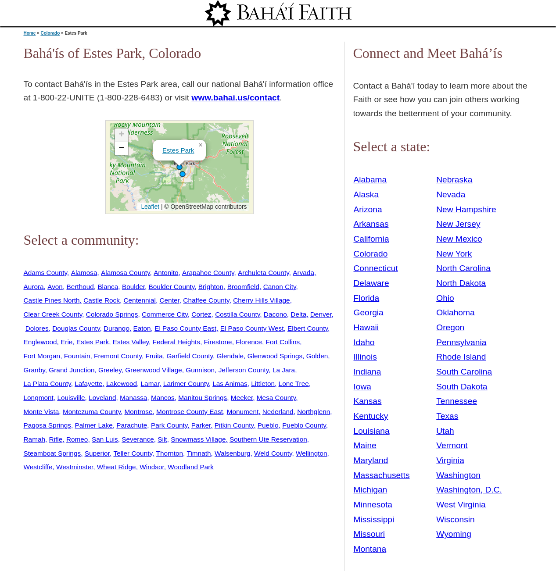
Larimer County (186, 383)
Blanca (107, 286)
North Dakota (461, 283)
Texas (447, 416)
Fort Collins (283, 342)
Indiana (367, 371)
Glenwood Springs (275, 356)
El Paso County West (252, 328)
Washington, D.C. (469, 489)
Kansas (368, 401)
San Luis (105, 439)
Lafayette (88, 383)
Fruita (154, 356)
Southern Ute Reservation (268, 439)
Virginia (450, 460)
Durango (116, 328)
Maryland (371, 460)
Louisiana (372, 430)
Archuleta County (263, 272)
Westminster (74, 467)
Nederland (278, 411)
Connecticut (376, 268)
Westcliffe (38, 467)
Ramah (35, 439)
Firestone (218, 342)
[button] (179, 167)
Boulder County (172, 286)
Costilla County (237, 314)
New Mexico (459, 238)
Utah (445, 430)
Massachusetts (382, 475)
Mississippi (374, 519)
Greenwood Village (153, 370)
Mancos (163, 397)
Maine (365, 445)
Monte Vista (41, 411)
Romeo (77, 439)
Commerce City (165, 314)
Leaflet (149, 206)
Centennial (139, 300)
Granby (34, 370)
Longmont (39, 397)
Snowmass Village (198, 439)
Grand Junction (71, 370)
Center (169, 300)
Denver (321, 314)
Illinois (365, 356)
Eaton (142, 328)
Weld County (273, 453)
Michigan (370, 489)
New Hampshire (466, 209)
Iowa (363, 386)
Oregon (450, 327)
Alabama (370, 179)
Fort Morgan (42, 356)
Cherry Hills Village (261, 300)
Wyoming (453, 534)
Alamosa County (125, 272)
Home (30, 33)
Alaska (366, 194)
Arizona (368, 209)
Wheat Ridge (116, 467)
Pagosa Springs (47, 425)
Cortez (201, 314)
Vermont (451, 445)
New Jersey (458, 223)
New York (454, 253)
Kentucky (371, 416)
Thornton (169, 453)
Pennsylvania (461, 342)
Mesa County (276, 397)
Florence (249, 342)
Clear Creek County (53, 314)
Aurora (34, 286)
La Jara (284, 370)
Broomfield (243, 286)
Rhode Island (461, 356)
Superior (97, 453)
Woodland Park (191, 467)
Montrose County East (189, 411)
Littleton (263, 383)
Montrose (139, 411)
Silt (162, 439)
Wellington (311, 453)
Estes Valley (131, 342)
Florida (367, 298)
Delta (298, 314)
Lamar (150, 383)
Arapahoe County (208, 272)
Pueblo (268, 425)
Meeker (242, 397)
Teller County (132, 453)
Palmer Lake (94, 425)
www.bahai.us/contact (235, 97)
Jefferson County (244, 370)
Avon (55, 286)
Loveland (102, 397)
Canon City (279, 286)
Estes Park (178, 150)
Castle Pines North (52, 300)
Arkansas (371, 223)
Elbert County (307, 328)
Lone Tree (294, 383)
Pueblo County (304, 425)
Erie (66, 342)
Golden (317, 356)
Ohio (445, 298)
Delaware (371, 283)
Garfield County (189, 356)
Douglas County (76, 328)
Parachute (131, 425)
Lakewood (121, 383)
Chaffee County (206, 300)
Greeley (110, 370)
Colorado (50, 33)
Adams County (46, 272)
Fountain (77, 356)
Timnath (199, 453)
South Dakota (461, 386)
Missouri (369, 534)
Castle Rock (101, 300)
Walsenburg (232, 453)
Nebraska (454, 179)
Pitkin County (234, 425)
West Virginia (460, 504)
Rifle (56, 439)
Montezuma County (92, 411)
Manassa (133, 397)
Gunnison (200, 370)
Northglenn (313, 411)
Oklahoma (455, 312)
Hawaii (366, 327)
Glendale (230, 356)
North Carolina (463, 268)
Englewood (40, 342)
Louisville (71, 397)
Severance (138, 439)
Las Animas (229, 383)
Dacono (275, 314)
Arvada (303, 272)
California (371, 238)
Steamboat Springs (52, 453)
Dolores (37, 328)
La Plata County (47, 383)
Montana (370, 548)
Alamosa (84, 272)
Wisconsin (455, 519)
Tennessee (456, 401)
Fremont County (118, 356)
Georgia (369, 312)
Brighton (210, 286)
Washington (458, 475)
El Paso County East (185, 328)
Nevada (450, 194)
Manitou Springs (202, 397)
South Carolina (464, 371)
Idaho (364, 342)
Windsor (152, 467)
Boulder (133, 286)
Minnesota (373, 504)
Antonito (166, 272)
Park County (169, 425)
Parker (201, 425)
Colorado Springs (112, 314)
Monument (243, 411)
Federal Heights (176, 342)
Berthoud (79, 286)
